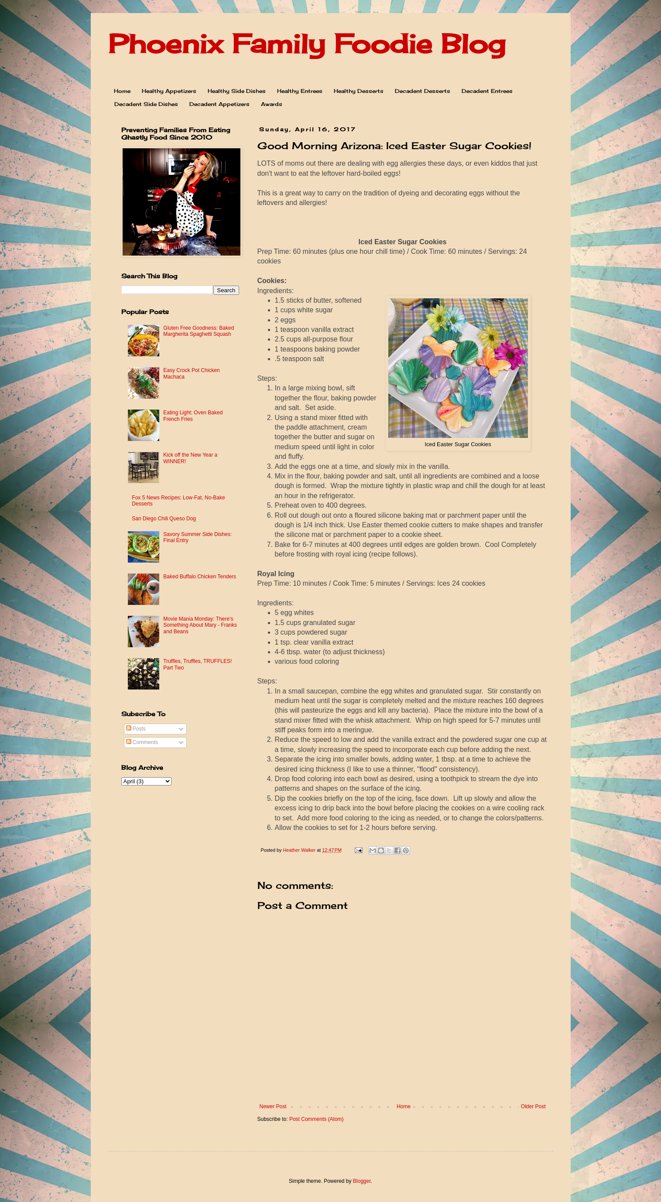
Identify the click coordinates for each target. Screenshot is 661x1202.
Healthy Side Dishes (237, 91)
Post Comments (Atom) (316, 1119)
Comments (142, 742)
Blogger (362, 1181)
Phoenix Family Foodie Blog (306, 43)
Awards (271, 104)
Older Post (533, 1106)
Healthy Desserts (359, 91)
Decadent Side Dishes (146, 104)
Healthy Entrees (299, 91)
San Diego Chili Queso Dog (164, 519)
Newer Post (273, 1106)
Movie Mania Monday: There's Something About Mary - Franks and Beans (200, 625)
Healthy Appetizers (169, 91)
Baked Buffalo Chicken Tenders (199, 577)
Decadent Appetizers (219, 104)
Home (122, 91)
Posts (136, 729)
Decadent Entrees (487, 91)
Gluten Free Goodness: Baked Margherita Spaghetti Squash (198, 331)
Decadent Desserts (422, 91)
